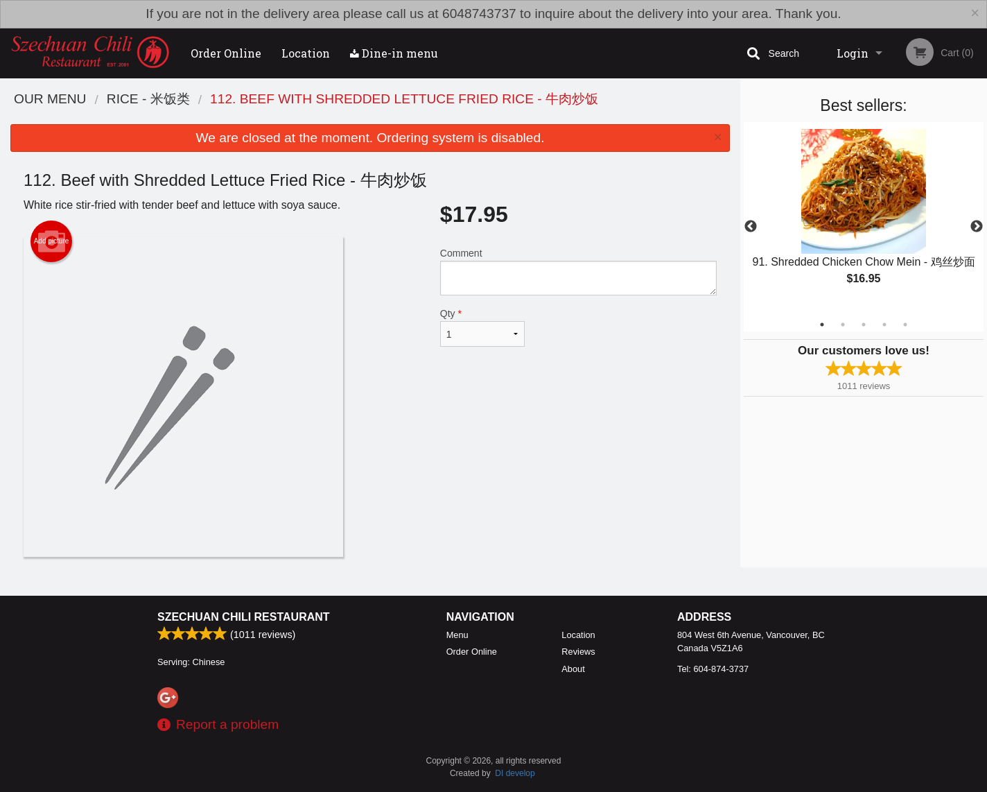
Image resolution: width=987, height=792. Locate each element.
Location (305, 53)
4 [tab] (884, 325)
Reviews (578, 651)
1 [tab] (822, 325)
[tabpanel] (863, 218)
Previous (751, 227)
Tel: (713, 669)
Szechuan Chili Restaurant (243, 617)
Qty (482, 327)
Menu (457, 635)
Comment (578, 271)
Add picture (51, 241)
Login (852, 53)
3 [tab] (864, 325)
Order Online (226, 53)
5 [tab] (905, 325)
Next (977, 227)
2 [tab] (843, 325)
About (572, 669)
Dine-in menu (394, 53)
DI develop (514, 773)
